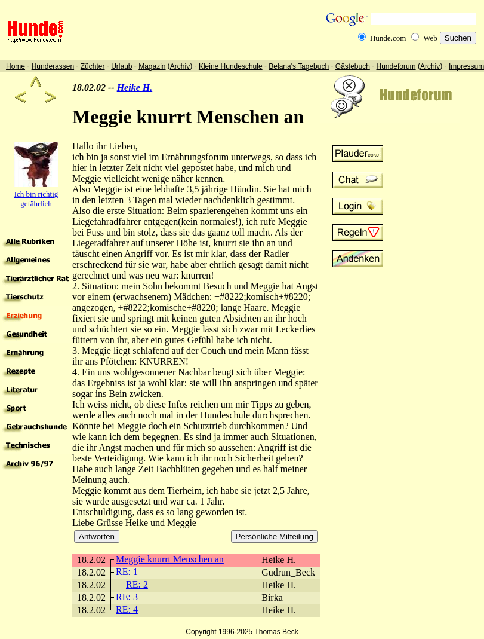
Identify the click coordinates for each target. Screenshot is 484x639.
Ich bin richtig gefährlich (36, 198)
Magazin (151, 66)
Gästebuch (352, 66)
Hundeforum (396, 66)
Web (430, 37)
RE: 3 (127, 597)
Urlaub (121, 66)
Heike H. (135, 87)
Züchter (93, 66)
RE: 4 (127, 609)
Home (15, 66)
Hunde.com (388, 37)
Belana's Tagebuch (299, 66)
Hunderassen (53, 66)
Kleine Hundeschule (231, 66)
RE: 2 (137, 584)
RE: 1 (127, 572)
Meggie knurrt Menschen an (170, 559)
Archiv (180, 66)
